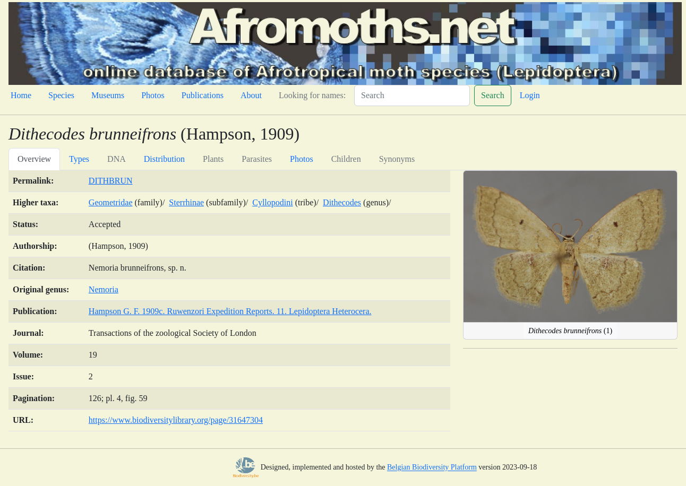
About (251, 95)
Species (61, 95)
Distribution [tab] (164, 158)
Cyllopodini (272, 202)
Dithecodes (342, 202)
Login (530, 95)
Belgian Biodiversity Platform (432, 468)
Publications (203, 95)
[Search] (412, 95)
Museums (107, 95)
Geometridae (111, 202)
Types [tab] (79, 158)
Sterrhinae (186, 202)
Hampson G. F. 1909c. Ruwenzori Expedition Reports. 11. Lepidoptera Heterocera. (230, 311)
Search (492, 95)
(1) (570, 331)
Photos (153, 95)
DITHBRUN (111, 180)
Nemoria (103, 289)
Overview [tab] (34, 158)
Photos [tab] (301, 158)
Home (21, 95)
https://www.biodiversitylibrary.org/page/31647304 (176, 419)
